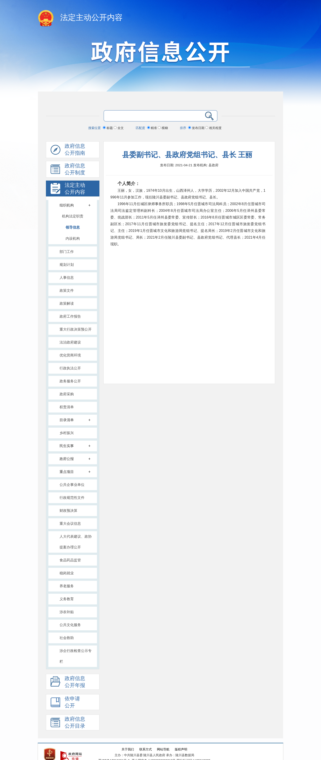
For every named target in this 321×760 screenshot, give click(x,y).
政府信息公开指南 (68, 150)
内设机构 (73, 238)
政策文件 (67, 290)
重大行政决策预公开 (76, 329)
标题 (108, 128)
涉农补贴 (67, 612)
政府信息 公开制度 (68, 170)
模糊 (163, 128)
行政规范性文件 (72, 498)
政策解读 (67, 303)
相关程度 (213, 128)
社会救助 (67, 638)
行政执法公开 (70, 368)
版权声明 (181, 749)
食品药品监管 (70, 560)
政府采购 (67, 394)
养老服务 (67, 586)
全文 (119, 128)
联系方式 (145, 749)
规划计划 (67, 265)
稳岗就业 (67, 573)
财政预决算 (68, 510)
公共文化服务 (70, 625)
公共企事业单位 (72, 485)
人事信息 (67, 277)
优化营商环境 (70, 355)
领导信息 (73, 227)
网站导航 (163, 749)
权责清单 (67, 407)
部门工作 (67, 252)
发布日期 (196, 128)
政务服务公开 (70, 381)
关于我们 (127, 749)
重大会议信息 (70, 523)
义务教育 (67, 599)
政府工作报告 (70, 316)
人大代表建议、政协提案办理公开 (76, 542)
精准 (152, 128)
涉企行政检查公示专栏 (76, 656)
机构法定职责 (72, 216)
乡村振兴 (67, 433)
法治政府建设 (70, 342)
